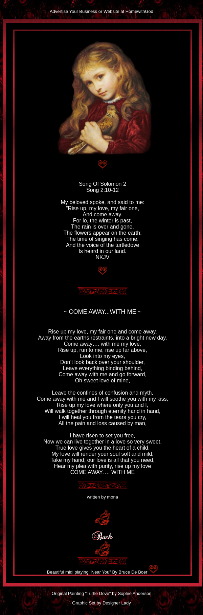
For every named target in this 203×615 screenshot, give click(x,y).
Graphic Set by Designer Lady (101, 602)
